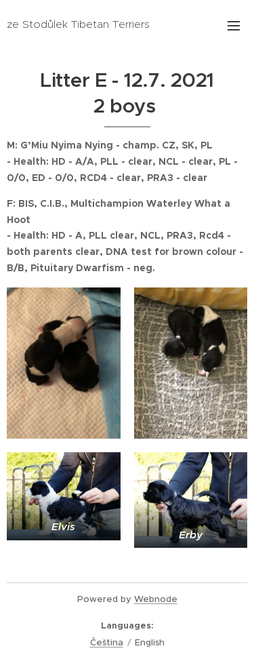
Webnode (155, 599)
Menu (234, 25)
